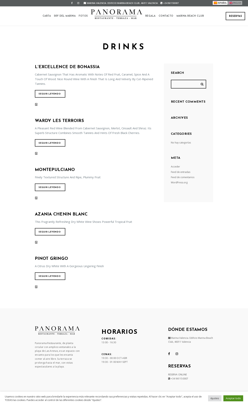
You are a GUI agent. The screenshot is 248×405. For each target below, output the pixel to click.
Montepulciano (55, 170)
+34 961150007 (169, 3)
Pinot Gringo (51, 259)
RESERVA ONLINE (177, 374)
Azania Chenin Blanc (61, 214)
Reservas (235, 16)
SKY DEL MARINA (65, 16)
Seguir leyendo (50, 94)
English (237, 3)
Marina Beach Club (190, 16)
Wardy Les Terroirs (59, 121)
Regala (150, 16)
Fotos (83, 16)
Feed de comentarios (182, 177)
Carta (47, 16)
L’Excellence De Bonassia (67, 67)
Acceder (175, 166)
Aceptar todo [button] (233, 398)
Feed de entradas (180, 172)
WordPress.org (179, 182)
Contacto (166, 16)
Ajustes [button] (214, 398)
